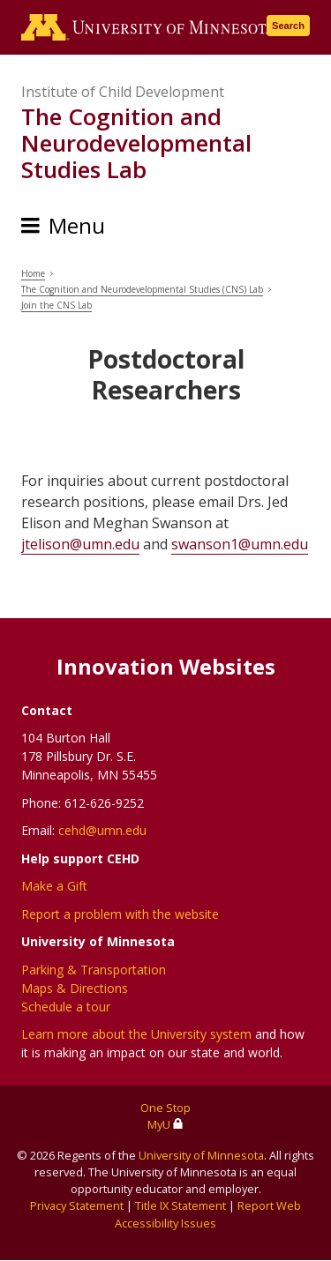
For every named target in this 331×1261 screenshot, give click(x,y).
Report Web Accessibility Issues (208, 1214)
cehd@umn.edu (102, 830)
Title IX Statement (180, 1205)
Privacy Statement (77, 1205)
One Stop (165, 1108)
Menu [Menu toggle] (77, 225)
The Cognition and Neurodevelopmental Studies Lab (136, 143)
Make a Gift (54, 885)
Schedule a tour (65, 1006)
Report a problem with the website (120, 914)
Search (288, 25)
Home (33, 273)
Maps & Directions (74, 988)
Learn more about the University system (136, 1034)
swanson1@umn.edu (239, 544)
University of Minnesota (201, 1155)
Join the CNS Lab (56, 305)
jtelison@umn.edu (80, 544)
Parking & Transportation (93, 969)
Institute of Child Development (122, 91)
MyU (165, 1124)
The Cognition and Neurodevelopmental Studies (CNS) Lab (142, 289)
